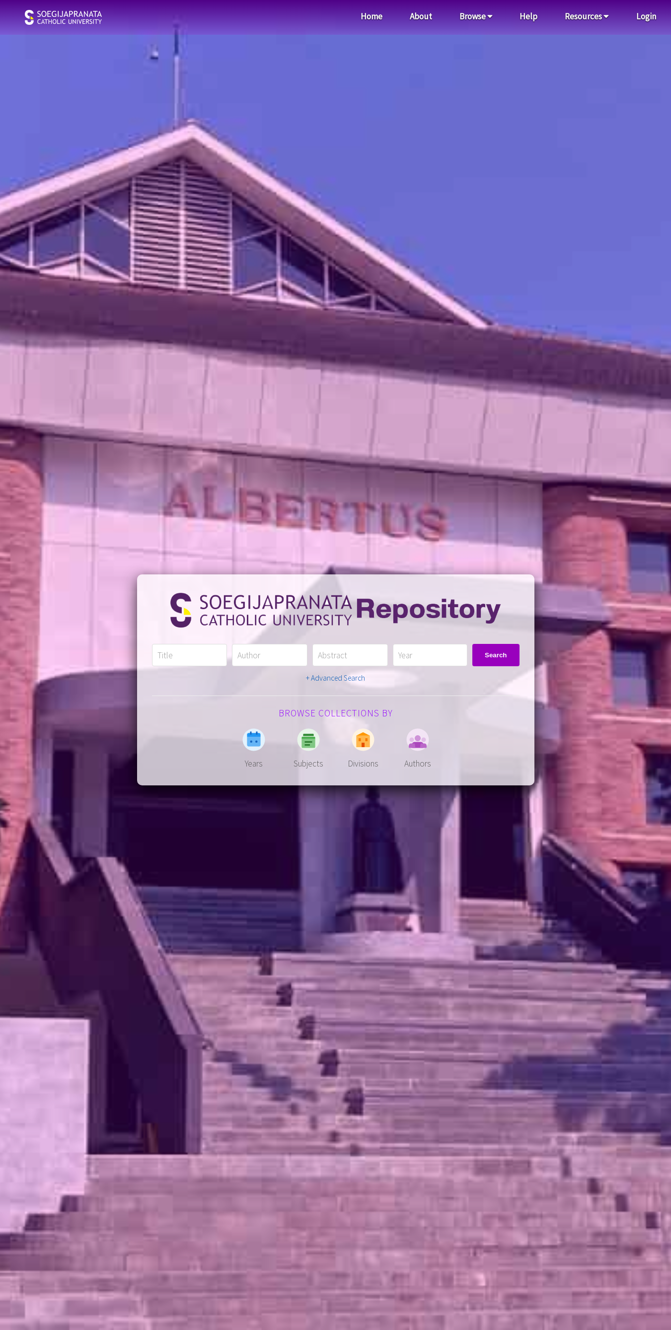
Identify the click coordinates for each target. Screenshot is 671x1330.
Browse (476, 16)
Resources (587, 16)
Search (496, 655)
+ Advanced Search (335, 678)
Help (528, 16)
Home (371, 16)
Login (646, 16)
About (421, 16)
